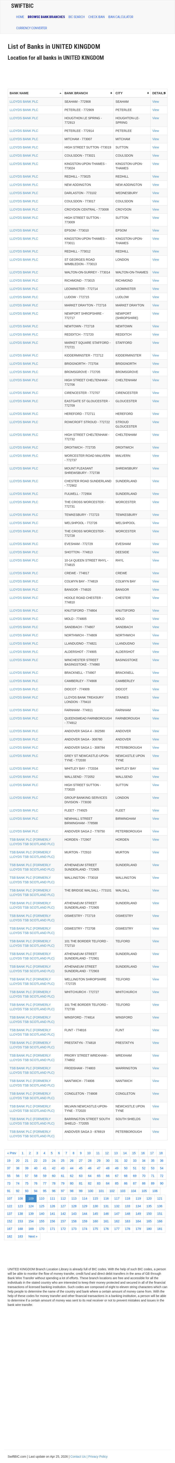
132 (116, 1206)
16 (143, 1153)
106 (154, 1191)
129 (84, 1206)
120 (148, 1198)
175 (95, 1229)
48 (108, 1168)
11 (98, 1153)
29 (98, 1160)
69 (135, 1176)
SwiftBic (22, 5)
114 (84, 1198)
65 (98, 1176)
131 (106, 1206)
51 (135, 1168)
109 (30, 1198)
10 (89, 1153)
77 (45, 1183)
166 (159, 1221)
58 (35, 1176)
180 (148, 1229)
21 (27, 1160)
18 (161, 1153)
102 (111, 1191)
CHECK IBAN (96, 17)
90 (161, 1183)
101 (101, 1191)
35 (153, 1160)
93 (27, 1191)
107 (9, 1198)
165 (148, 1221)
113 (74, 1198)
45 (81, 1168)
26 (72, 1160)
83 (98, 1183)
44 (72, 1168)
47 (98, 1168)
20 (18, 1160)
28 (90, 1160)
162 (116, 1221)
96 (53, 1191)
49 (116, 1168)
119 (138, 1198)
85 (116, 1183)
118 (127, 1198)
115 (95, 1198)
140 (41, 1213)
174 (84, 1229)
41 (45, 1168)
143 (74, 1213)
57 (27, 1176)
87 (135, 1183)
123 (20, 1206)
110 (41, 1198)
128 (74, 1206)
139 (30, 1213)
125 (41, 1206)
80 (72, 1183)
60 (53, 1176)
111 (52, 1198)
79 (63, 1183)
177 (116, 1229)
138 (20, 1213)
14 (125, 1153)
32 (126, 1160)
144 (84, 1213)
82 (90, 1183)
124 (30, 1206)
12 (107, 1153)
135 (148, 1206)
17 (152, 1153)
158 (74, 1221)
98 (72, 1191)
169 (30, 1229)
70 (144, 1176)
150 (148, 1213)
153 (20, 1221)
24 (53, 1160)
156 (52, 1221)
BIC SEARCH (77, 17)
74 (18, 1183)
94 (35, 1191)
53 (153, 1168)
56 (18, 1176)
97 (63, 1191)
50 (126, 1168)
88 (144, 1183)
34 (144, 1160)
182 (9, 1236)
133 (127, 1206)
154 (30, 1221)
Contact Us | (79, 1456)
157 (63, 1221)
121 (159, 1198)
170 (41, 1229)
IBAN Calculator (120, 17)
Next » (32, 1236)
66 (108, 1176)
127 (63, 1206)
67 (116, 1176)
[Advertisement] (88, 73)
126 (52, 1206)
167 (9, 1229)
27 (81, 1160)
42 (53, 1168)
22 (35, 1160)
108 (20, 1198)
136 (159, 1206)
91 (9, 1191)
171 (52, 1229)
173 (74, 1229)
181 (159, 1229)
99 (81, 1191)
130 (95, 1206)
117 (116, 1198)
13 (116, 1153)
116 (106, 1198)
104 (133, 1191)
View (155, 101)
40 (35, 1168)
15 (134, 1153)
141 (52, 1213)
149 (138, 1213)
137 (9, 1213)
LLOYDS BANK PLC (24, 101)
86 (126, 1183)
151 (159, 1213)
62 (72, 1176)
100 (90, 1191)
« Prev (11, 1153)
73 (9, 1183)
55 (9, 1176)
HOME (20, 17)
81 (81, 1183)
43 (63, 1168)
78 (53, 1183)
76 (35, 1183)
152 (9, 1221)
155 (41, 1221)
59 (45, 1176)
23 (45, 1160)
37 (9, 1168)
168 (20, 1229)
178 (127, 1229)
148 (127, 1213)
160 (95, 1221)
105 (144, 1191)
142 (63, 1213)
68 (126, 1176)
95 (45, 1191)
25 (63, 1160)
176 (106, 1229)
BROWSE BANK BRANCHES (46, 17)
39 (27, 1168)
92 (18, 1191)
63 (81, 1176)
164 (138, 1221)
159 (84, 1221)
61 (63, 1176)
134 (138, 1206)
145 (95, 1213)
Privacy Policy (98, 1456)
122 (9, 1206)
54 (161, 1168)
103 (122, 1191)
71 (153, 1176)
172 (63, 1229)
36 (161, 1160)
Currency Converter (31, 28)
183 (20, 1236)
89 (153, 1183)
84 (108, 1183)
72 (161, 1176)
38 (18, 1168)
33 (135, 1160)
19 (9, 1160)
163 (127, 1221)
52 (144, 1168)
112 (63, 1198)
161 (106, 1221)
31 (116, 1160)
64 (90, 1176)
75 (27, 1183)
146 (106, 1213)
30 (108, 1160)
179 (138, 1229)
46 (90, 1168)
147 (116, 1213)
